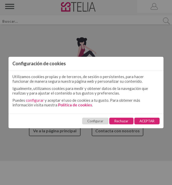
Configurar (95, 121)
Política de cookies (75, 105)
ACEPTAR (146, 121)
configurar (35, 100)
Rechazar (121, 121)
